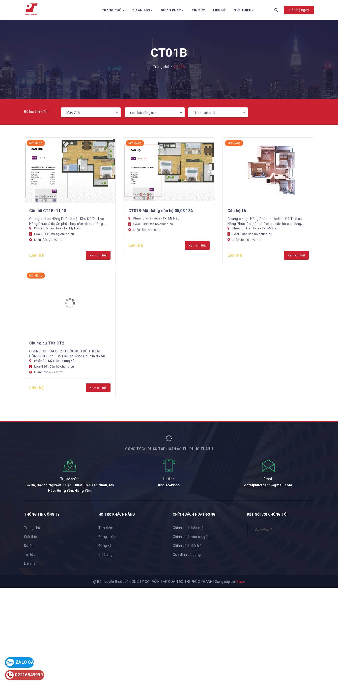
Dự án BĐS (142, 10)
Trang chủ (113, 10)
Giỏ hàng (105, 555)
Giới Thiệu (244, 10)
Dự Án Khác (172, 10)
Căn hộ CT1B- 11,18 (47, 210)
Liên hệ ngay (299, 10)
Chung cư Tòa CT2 (46, 343)
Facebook (263, 529)
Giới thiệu (31, 537)
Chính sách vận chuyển (191, 537)
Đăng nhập (107, 537)
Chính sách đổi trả (187, 546)
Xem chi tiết (98, 255)
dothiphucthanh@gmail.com (268, 485)
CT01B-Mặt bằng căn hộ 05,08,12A (160, 210)
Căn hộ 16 (236, 210)
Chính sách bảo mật (189, 528)
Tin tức (198, 10)
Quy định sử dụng (187, 555)
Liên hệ (219, 10)
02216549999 (169, 485)
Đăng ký (104, 546)
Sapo (240, 582)
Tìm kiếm (105, 528)
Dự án (28, 546)
